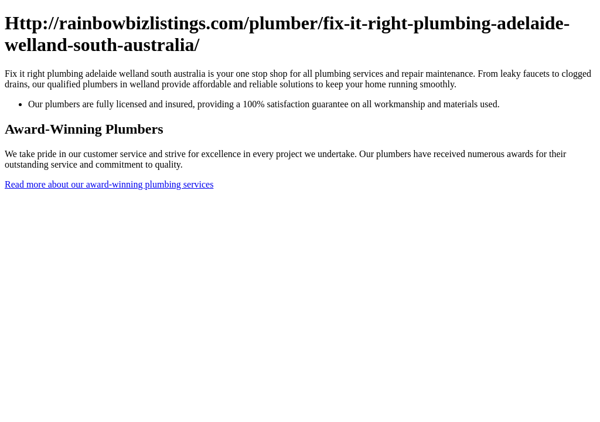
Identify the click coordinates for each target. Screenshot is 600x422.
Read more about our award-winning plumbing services (109, 184)
